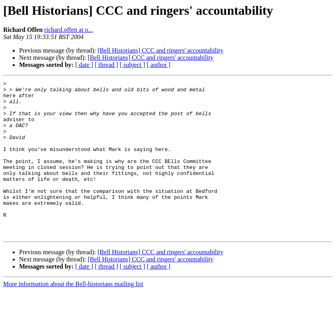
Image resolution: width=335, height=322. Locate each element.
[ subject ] (132, 64)
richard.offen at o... (68, 29)
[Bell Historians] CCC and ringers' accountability (160, 50)
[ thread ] (106, 64)
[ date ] (84, 64)
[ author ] (159, 64)
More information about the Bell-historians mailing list (73, 315)
